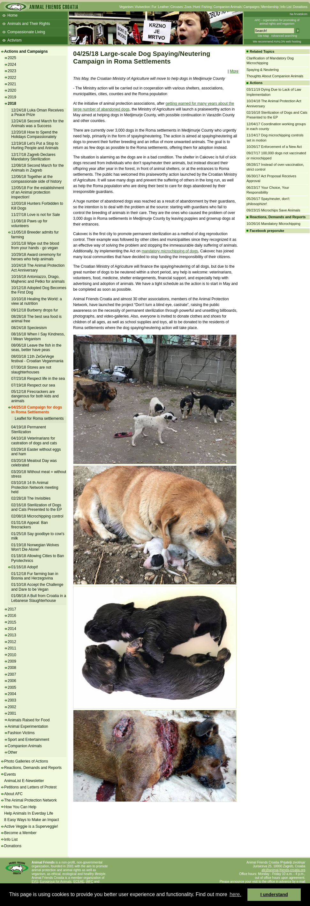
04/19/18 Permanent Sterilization (28, 429)
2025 (12, 58)
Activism (14, 40)
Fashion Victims (21, 733)
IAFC (89, 881)
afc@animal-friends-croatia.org (283, 870)
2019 (12, 97)
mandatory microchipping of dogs (170, 251)
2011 (12, 648)
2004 (12, 694)
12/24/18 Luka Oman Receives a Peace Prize (37, 112)
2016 (12, 615)
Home (12, 15)
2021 (12, 84)
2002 (12, 707)
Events (10, 774)
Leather (163, 7)
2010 (12, 655)
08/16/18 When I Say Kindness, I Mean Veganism (38, 336)
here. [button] (235, 894)
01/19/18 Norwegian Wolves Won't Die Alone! (35, 547)
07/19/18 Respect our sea (33, 385)
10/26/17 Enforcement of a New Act (274, 147)
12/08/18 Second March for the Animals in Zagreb (37, 167)
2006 (12, 681)
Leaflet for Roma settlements (39, 418)
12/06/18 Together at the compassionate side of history (36, 178)
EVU (35, 881)
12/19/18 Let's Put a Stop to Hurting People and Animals (34, 145)
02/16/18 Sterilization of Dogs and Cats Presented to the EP (36, 507)
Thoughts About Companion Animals (274, 76)
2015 (12, 622)
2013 (12, 635)
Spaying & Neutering (262, 70)
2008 (12, 667)
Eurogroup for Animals (56, 881)
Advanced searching (284, 35)
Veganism (126, 7)
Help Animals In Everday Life (28, 813)
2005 (12, 687)
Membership (270, 7)
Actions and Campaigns (26, 51)
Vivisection (142, 7)
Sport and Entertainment (28, 739)
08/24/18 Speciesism (29, 328)
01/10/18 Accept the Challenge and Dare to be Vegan (37, 586)
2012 (12, 642)
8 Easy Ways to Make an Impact (31, 820)
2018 (12, 103)
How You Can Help (20, 807)
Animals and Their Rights (28, 23)
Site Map (263, 35)
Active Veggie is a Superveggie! (31, 826)
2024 (12, 64)
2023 (12, 71)
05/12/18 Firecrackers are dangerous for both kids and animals (35, 396)
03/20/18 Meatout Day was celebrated (34, 462)
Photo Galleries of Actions (26, 761)
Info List (285, 7)
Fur (154, 7)
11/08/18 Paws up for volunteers (29, 223)
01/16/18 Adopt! (24, 567)
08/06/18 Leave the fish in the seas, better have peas (36, 347)
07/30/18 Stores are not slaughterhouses (31, 369)
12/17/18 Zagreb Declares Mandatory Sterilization (33, 156)
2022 (12, 77)
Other (12, 752)
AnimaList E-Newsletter (24, 781)
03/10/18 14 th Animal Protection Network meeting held (34, 487)
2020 (12, 90)
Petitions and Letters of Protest (30, 787)
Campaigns (251, 7)
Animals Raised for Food (28, 720)
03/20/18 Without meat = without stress (38, 474)
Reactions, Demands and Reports (33, 767)
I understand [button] (274, 894)
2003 (12, 700)
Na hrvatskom (298, 14)
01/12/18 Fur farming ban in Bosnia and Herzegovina (34, 576)
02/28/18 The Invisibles (30, 498)
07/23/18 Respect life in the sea (38, 378)
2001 (12, 713)
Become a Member (20, 833)
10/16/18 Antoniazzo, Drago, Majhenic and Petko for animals (37, 278)
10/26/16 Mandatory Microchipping (273, 224)
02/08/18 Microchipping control (37, 516)
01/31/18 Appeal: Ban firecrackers (29, 524)
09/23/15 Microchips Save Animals (273, 210)
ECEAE (78, 881)
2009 (12, 661)
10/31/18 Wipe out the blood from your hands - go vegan (35, 245)
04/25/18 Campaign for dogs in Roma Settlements (36, 409)
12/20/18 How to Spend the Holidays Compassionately (34, 134)
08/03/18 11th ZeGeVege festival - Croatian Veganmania (37, 358)
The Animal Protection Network (30, 800)
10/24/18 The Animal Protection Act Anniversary (37, 267)
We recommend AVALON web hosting (277, 41)
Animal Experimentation (28, 726)
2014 (12, 628)
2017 (12, 609)
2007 (12, 674)
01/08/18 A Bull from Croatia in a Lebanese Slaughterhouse (38, 598)
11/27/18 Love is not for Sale (35, 214)
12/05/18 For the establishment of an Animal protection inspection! (37, 192)
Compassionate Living (26, 32)
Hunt (196, 7)
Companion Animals (227, 7)
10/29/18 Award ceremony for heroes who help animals (36, 256)
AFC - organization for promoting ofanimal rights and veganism (276, 22)
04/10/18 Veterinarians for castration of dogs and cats (34, 440)
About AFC (13, 794)
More (234, 71)
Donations (300, 7)
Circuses (176, 7)
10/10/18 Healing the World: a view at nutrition (36, 301)
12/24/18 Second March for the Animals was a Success (37, 123)
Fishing (206, 7)
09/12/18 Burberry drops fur (34, 310)
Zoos (188, 7)
